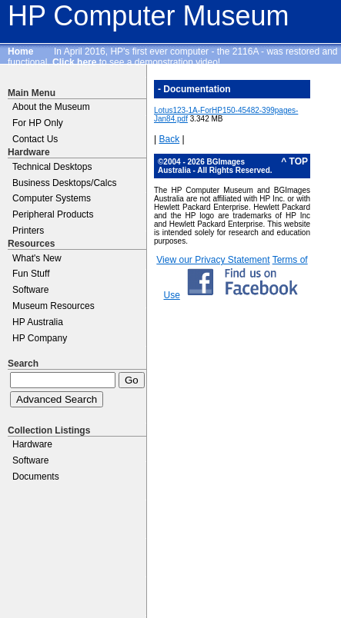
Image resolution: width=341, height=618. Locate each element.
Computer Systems (51, 198)
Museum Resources (53, 306)
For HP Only (37, 123)
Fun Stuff (30, 273)
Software (30, 289)
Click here (74, 62)
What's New (37, 258)
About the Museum (51, 106)
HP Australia (37, 322)
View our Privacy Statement (212, 259)
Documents (35, 476)
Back (169, 139)
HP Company (39, 338)
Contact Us (35, 139)
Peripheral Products (52, 214)
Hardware (32, 444)
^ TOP (294, 161)
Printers (28, 230)
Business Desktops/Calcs (64, 183)
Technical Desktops (52, 166)
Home (20, 51)
